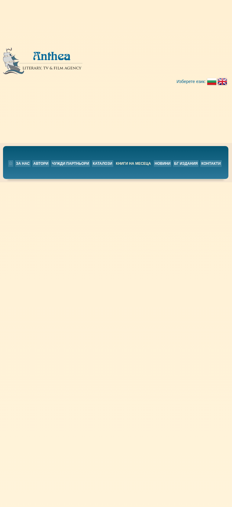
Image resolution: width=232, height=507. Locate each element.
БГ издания (116, 74)
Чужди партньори (108, 65)
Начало (105, 282)
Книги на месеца (64, 74)
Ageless (55, 97)
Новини (93, 74)
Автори (78, 65)
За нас (60, 65)
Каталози (140, 65)
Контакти (141, 74)
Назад (53, 267)
